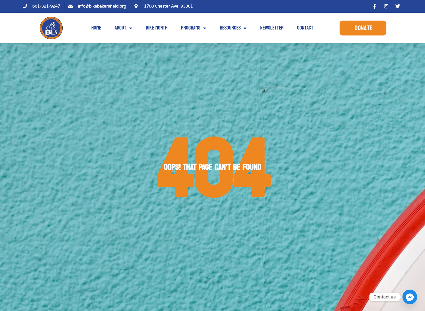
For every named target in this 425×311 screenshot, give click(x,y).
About (123, 28)
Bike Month (157, 27)
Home (96, 27)
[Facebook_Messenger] (410, 297)
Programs (193, 28)
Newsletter (272, 27)
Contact (305, 27)
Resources (233, 28)
